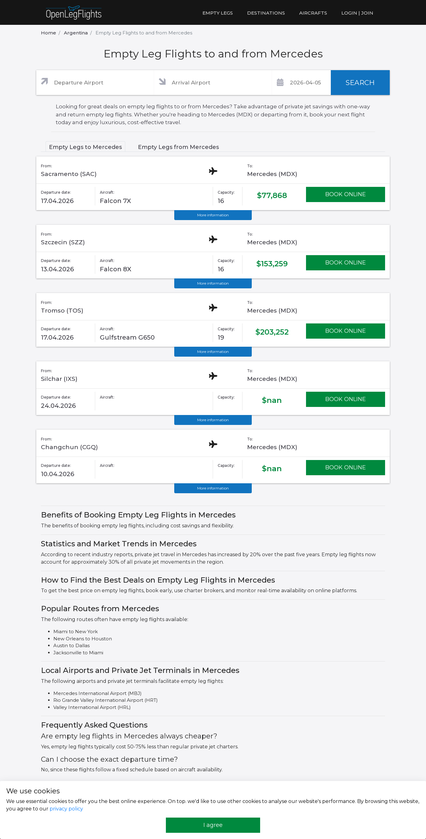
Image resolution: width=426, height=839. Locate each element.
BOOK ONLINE (345, 194)
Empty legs (217, 13)
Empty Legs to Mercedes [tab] (85, 147)
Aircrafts (313, 13)
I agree (213, 825)
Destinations (266, 13)
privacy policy (66, 809)
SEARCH (360, 83)
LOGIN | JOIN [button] (357, 13)
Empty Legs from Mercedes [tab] (178, 147)
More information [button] (213, 215)
